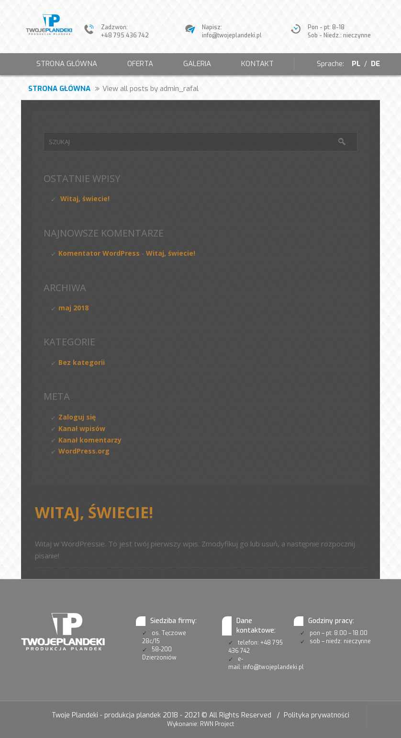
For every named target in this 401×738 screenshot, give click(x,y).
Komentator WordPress (99, 253)
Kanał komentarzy (90, 439)
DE (375, 63)
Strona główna (59, 88)
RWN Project (217, 724)
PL (355, 63)
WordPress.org (84, 450)
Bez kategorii (81, 362)
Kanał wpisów (81, 428)
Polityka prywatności (316, 715)
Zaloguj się (77, 416)
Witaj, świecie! (85, 198)
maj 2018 (73, 307)
